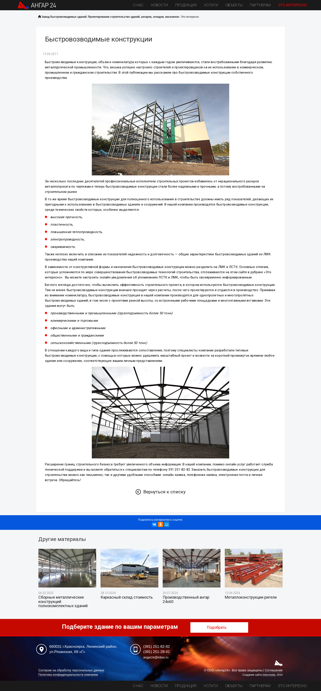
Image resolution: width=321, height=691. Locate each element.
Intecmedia (269, 674)
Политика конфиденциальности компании (68, 674)
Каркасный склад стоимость (127, 597)
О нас (138, 5)
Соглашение (274, 670)
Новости (159, 5)
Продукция (185, 5)
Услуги (211, 5)
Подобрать (219, 627)
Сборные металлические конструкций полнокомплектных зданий (63, 601)
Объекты (233, 5)
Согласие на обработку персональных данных (71, 670)
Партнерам (260, 5)
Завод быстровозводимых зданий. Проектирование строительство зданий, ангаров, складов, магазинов (110, 16)
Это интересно (292, 5)
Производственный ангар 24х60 (186, 599)
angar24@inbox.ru (155, 657)
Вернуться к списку (164, 491)
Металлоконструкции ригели (251, 597)
